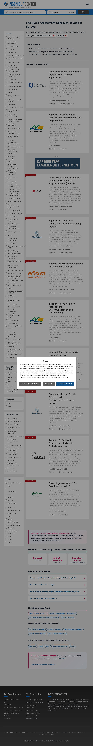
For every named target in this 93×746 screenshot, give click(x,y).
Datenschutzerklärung (62, 377)
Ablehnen (48, 384)
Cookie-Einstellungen (30, 384)
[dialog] (46, 373)
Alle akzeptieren (65, 384)
